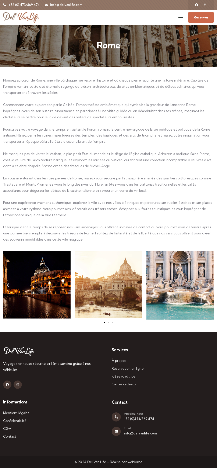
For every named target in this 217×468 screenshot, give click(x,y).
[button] (8, 285)
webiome (135, 462)
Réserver (201, 17)
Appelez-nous (133, 414)
